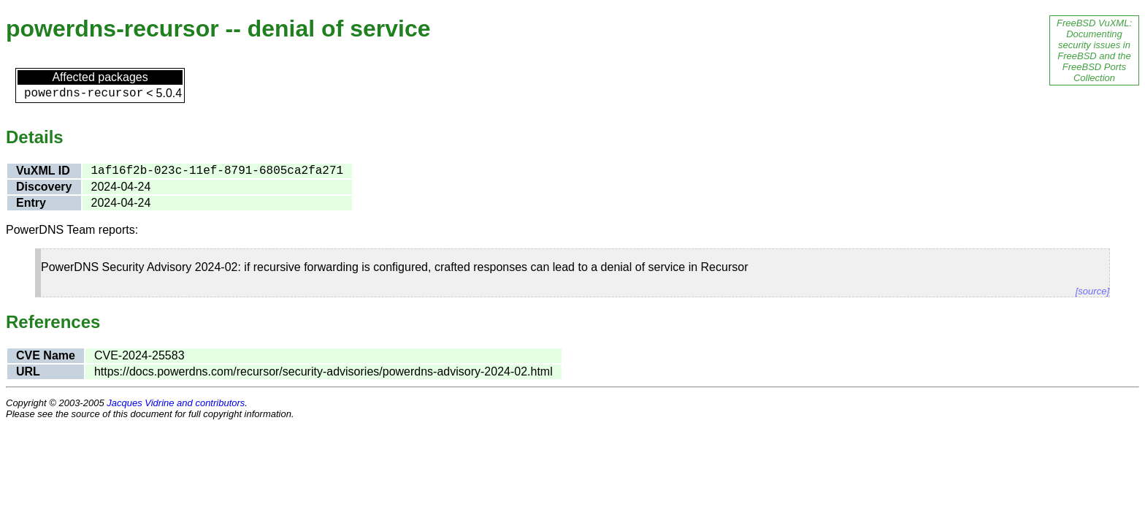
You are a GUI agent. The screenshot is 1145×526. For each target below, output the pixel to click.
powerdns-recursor (83, 93)
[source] (1092, 291)
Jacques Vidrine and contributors (176, 402)
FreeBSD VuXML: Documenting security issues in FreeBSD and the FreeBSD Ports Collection (1094, 50)
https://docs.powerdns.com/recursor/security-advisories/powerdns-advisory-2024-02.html (323, 371)
